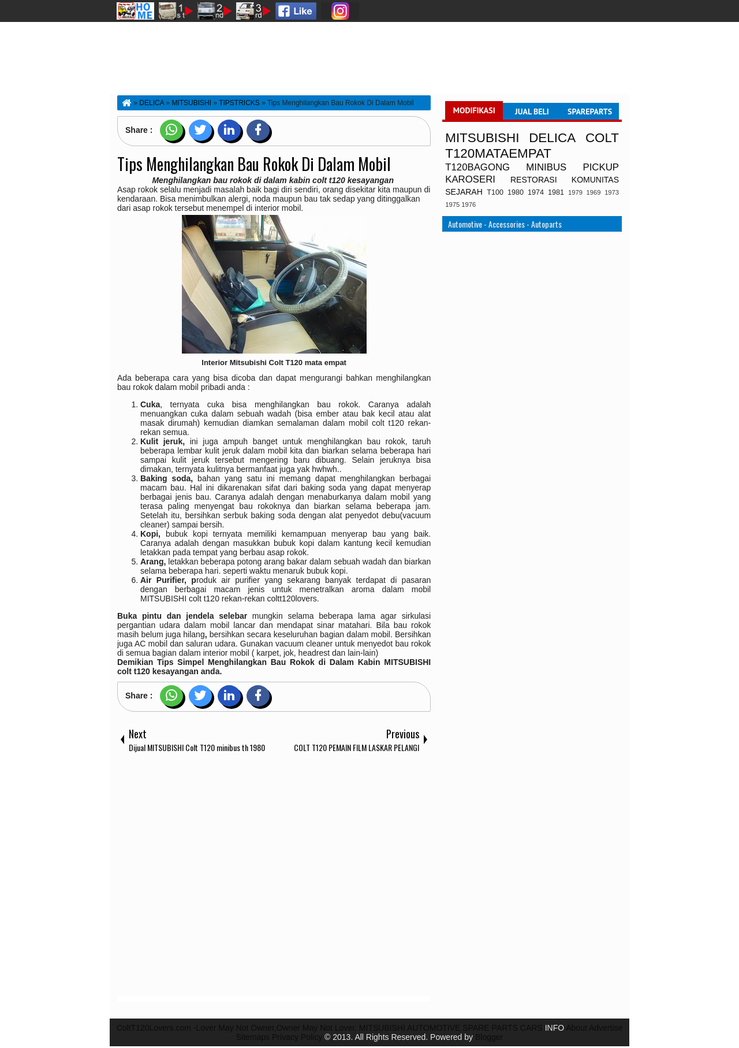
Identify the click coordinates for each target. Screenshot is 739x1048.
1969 (594, 192)
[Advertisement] (274, 877)
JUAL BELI (532, 111)
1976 (468, 204)
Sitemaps (253, 1037)
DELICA (552, 138)
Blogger (489, 1037)
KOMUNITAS (595, 179)
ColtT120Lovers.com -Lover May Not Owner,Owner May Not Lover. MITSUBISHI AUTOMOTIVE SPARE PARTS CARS (330, 1027)
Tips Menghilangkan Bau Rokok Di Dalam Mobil (254, 164)
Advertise (605, 1027)
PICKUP (601, 167)
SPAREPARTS (590, 111)
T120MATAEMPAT (498, 153)
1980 (515, 192)
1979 (575, 192)
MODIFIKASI (474, 110)
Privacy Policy (297, 1037)
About (576, 1027)
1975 (452, 204)
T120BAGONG (477, 167)
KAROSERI (470, 179)
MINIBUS (546, 167)
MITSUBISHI (482, 138)
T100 (495, 192)
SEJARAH (464, 191)
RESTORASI (533, 179)
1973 (611, 192)
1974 (536, 192)
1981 (556, 192)
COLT (602, 138)
